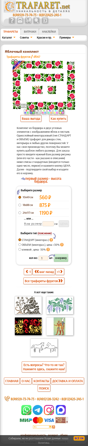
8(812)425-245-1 (50, 15)
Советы (24, 37)
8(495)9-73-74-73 (24, 15)
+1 (59, 271)
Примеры (65, 37)
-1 (28, 271)
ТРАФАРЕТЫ (10, 31)
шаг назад (44, 271)
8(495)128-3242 (48, 399)
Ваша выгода (31, 118)
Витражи (30, 31)
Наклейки (49, 31)
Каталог (7, 37)
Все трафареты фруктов (43, 281)
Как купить (58, 118)
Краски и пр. (44, 37)
